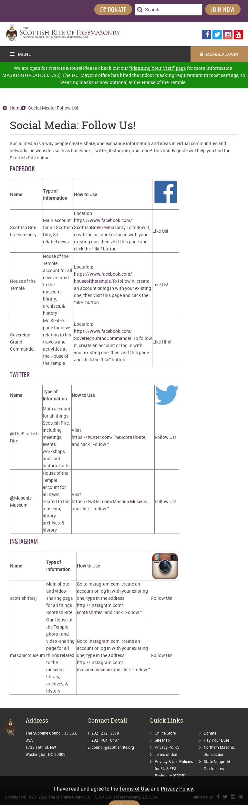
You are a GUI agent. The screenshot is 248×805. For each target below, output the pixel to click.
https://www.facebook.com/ (103, 220)
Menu (21, 54)
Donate (210, 733)
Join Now (223, 10)
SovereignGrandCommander (102, 338)
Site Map (162, 740)
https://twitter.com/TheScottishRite (108, 437)
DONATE (113, 10)
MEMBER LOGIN (219, 54)
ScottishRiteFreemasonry (99, 227)
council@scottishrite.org (113, 747)
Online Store (165, 733)
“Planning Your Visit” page (157, 68)
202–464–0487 (105, 740)
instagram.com (103, 584)
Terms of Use (166, 754)
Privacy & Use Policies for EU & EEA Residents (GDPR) (174, 768)
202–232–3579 (105, 733)
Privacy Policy (167, 747)
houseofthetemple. (93, 281)
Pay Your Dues (217, 740)
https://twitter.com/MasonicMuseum (110, 501)
